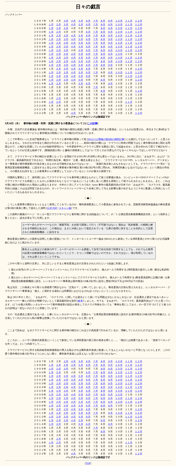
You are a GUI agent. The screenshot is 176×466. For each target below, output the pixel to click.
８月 (102, 21)
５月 (80, 21)
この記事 (92, 123)
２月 (58, 24)
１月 (51, 24)
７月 (95, 21)
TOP (88, 463)
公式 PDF (52, 208)
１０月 (119, 21)
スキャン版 (65, 208)
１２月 (138, 21)
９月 (110, 21)
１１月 (128, 21)
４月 (73, 21)
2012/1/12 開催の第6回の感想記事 (106, 139)
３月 (65, 21)
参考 (80, 300)
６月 (88, 21)
